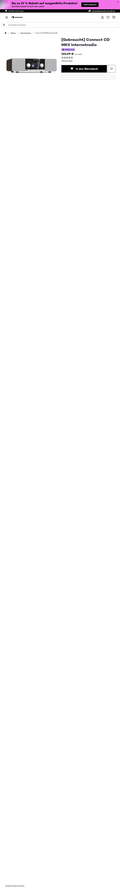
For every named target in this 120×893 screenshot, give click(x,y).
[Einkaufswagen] (113, 17)
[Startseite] (8, 33)
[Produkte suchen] (60, 25)
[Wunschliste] (108, 17)
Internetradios (25, 33)
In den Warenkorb (84, 68)
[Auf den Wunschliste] (111, 69)
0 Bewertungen (67, 61)
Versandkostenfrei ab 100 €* (103, 11)
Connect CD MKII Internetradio (46, 33)
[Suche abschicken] (4, 25)
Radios (13, 33)
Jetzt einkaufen (90, 5)
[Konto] (102, 17)
